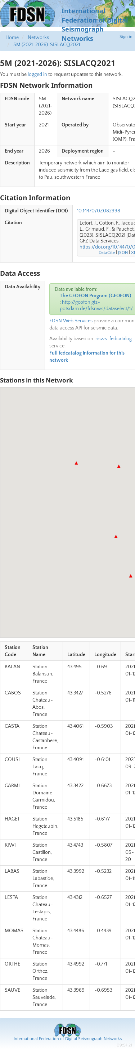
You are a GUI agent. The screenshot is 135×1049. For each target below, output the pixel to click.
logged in (37, 74)
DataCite (107, 252)
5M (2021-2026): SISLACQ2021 (46, 45)
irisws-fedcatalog (113, 339)
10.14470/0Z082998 (98, 211)
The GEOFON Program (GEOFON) (95, 296)
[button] (119, 466)
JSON (123, 252)
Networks (38, 37)
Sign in (126, 36)
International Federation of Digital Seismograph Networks (68, 1038)
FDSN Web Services (71, 321)
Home (12, 37)
